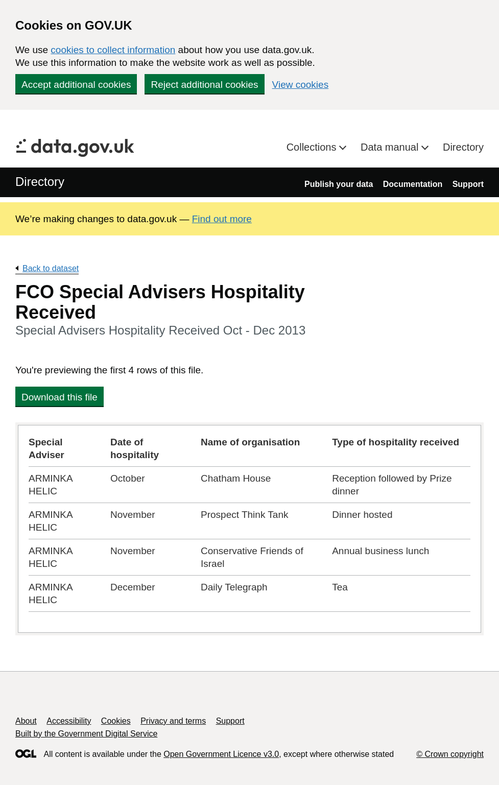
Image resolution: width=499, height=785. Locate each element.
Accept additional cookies (76, 84)
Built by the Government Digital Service (86, 733)
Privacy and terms (173, 721)
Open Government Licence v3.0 (221, 754)
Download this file (59, 397)
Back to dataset (50, 268)
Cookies (116, 721)
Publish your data (338, 184)
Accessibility (68, 721)
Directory (463, 147)
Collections (313, 147)
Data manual (391, 147)
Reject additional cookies (204, 84)
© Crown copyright (450, 754)
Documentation (412, 184)
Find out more (222, 218)
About (26, 721)
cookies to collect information (113, 49)
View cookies (300, 84)
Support (468, 184)
